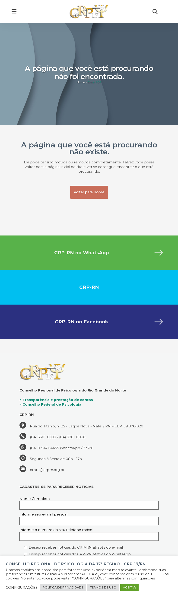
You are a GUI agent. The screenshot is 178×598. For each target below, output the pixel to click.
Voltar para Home (89, 192)
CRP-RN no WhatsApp (81, 252)
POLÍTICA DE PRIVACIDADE (63, 587)
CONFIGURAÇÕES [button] (22, 587)
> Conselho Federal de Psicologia (50, 404)
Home (81, 82)
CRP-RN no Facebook (81, 321)
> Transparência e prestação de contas (56, 400)
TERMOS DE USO (103, 587)
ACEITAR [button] (129, 587)
